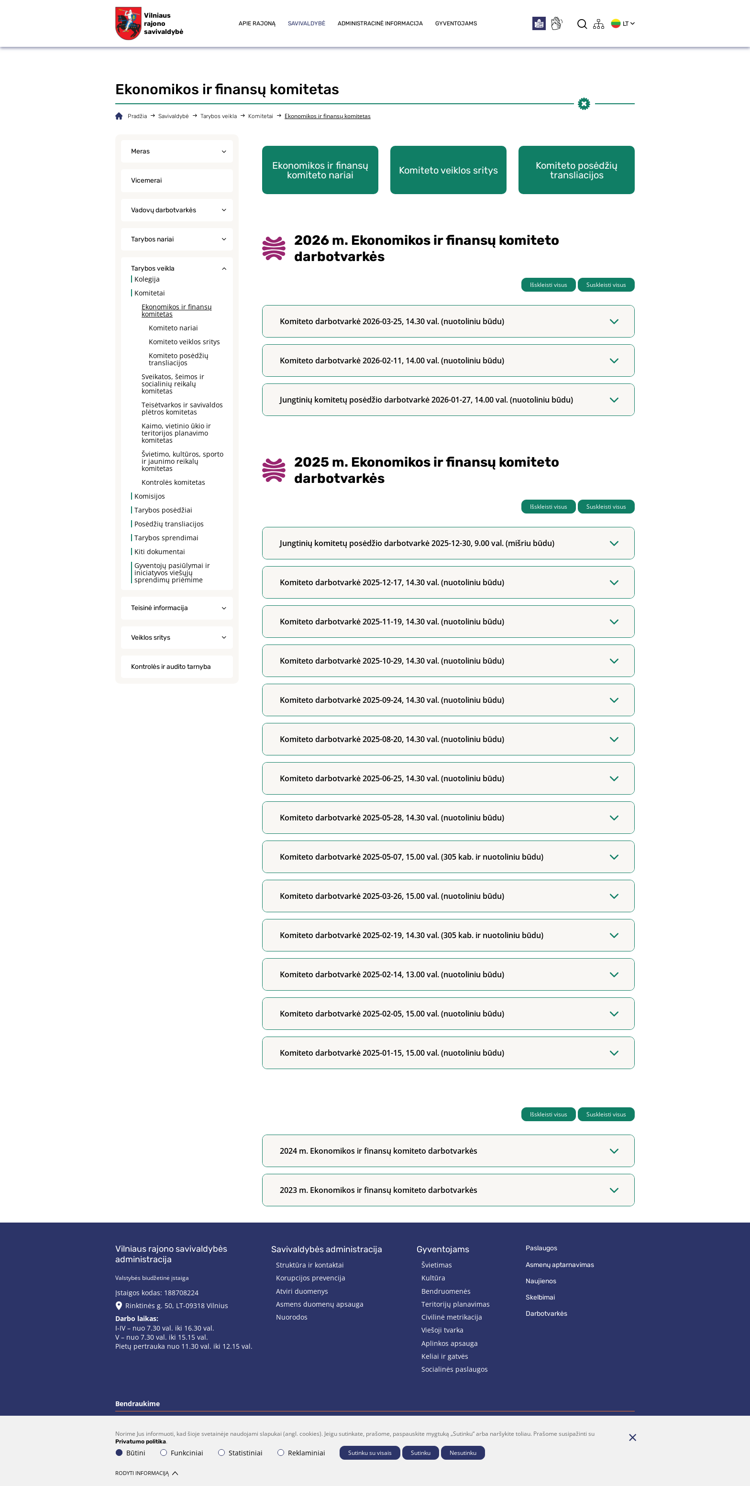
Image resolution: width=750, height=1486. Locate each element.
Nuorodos (292, 1317)
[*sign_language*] (556, 23)
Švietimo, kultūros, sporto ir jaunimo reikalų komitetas (182, 461)
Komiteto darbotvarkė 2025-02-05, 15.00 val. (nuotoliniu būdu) (449, 1013)
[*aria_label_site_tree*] (599, 24)
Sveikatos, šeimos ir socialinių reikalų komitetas (173, 383)
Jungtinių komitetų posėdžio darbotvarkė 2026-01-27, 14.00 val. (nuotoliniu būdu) (449, 399)
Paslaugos (541, 1248)
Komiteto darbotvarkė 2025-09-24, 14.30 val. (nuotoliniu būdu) (449, 700)
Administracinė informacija (380, 23)
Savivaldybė (306, 23)
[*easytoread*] (539, 23)
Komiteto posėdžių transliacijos (179, 359)
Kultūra (433, 1277)
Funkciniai (181, 1452)
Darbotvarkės (546, 1314)
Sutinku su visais (370, 1453)
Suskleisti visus (606, 285)
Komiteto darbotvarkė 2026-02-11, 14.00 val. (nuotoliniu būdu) (449, 360)
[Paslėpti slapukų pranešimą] (632, 1437)
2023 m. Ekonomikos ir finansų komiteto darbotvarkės (449, 1190)
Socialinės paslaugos (454, 1369)
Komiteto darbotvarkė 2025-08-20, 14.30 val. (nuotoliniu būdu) (449, 739)
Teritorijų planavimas (455, 1304)
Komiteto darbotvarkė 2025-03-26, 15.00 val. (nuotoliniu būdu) (449, 896)
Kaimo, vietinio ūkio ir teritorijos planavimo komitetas (176, 433)
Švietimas (436, 1264)
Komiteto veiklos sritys (184, 341)
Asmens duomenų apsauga (320, 1304)
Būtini (130, 1452)
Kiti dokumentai (159, 551)
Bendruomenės (446, 1291)
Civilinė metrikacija (451, 1317)
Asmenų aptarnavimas (560, 1265)
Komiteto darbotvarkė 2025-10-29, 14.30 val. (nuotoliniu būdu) (449, 661)
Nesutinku (463, 1453)
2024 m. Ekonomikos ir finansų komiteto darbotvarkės (449, 1151)
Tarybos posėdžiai (163, 510)
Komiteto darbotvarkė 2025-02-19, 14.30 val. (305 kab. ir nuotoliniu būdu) (449, 935)
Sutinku (420, 1453)
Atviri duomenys (302, 1291)
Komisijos (149, 496)
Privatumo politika (140, 1441)
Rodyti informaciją (146, 1472)
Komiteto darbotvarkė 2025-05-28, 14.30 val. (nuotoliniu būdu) (449, 817)
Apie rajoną (257, 23)
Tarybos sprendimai (166, 537)
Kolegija (147, 279)
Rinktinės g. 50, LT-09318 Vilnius (176, 1305)
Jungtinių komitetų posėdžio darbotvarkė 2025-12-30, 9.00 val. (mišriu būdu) (449, 543)
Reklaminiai (301, 1452)
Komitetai (260, 116)
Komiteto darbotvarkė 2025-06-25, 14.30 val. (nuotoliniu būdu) (449, 778)
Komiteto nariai (173, 327)
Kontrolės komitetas (173, 482)
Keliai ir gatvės (444, 1356)
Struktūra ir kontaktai (310, 1264)
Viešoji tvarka (442, 1329)
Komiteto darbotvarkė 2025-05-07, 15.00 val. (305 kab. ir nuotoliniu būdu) (449, 857)
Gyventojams (456, 23)
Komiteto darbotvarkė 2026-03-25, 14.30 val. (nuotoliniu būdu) (449, 321)
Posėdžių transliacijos (169, 523)
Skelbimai (540, 1297)
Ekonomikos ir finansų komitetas (177, 310)
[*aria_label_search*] (582, 24)
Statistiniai (240, 1452)
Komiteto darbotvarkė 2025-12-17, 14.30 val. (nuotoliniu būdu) (449, 582)
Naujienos (541, 1281)
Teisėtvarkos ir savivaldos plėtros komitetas (182, 408)
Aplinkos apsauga (449, 1343)
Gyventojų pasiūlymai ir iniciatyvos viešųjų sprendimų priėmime (172, 572)
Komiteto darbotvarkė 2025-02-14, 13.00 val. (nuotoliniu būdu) (449, 974)
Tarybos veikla (218, 116)
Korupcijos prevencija (310, 1277)
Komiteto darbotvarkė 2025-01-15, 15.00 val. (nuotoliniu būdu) (449, 1053)
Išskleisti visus (548, 285)
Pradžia (137, 116)
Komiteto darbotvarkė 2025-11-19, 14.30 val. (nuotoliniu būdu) (449, 621)
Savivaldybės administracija (326, 1249)
